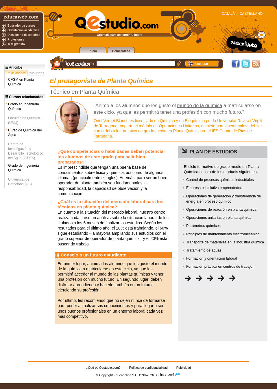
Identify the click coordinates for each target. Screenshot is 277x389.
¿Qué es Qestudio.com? (103, 367)
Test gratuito (16, 44)
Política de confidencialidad (148, 367)
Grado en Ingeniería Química (23, 106)
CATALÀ (228, 14)
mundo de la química (199, 105)
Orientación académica (23, 30)
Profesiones (16, 39)
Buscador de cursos (21, 25)
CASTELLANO (251, 14)
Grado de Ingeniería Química (23, 168)
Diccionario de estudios (24, 34)
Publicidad (183, 367)
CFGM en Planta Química (21, 82)
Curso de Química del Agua (25, 132)
